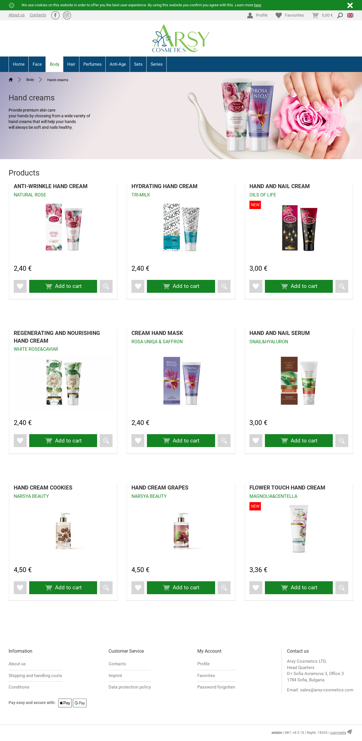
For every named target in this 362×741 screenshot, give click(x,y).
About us (17, 15)
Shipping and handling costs (35, 675)
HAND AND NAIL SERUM (279, 333)
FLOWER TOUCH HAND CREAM (287, 487)
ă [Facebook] (55, 15)
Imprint (115, 675)
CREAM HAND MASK (157, 333)
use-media (338, 733)
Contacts (38, 15)
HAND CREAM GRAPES (159, 487)
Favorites (206, 675)
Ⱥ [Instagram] (67, 15)
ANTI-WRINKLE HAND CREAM (51, 186)
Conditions (19, 687)
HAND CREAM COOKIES (43, 487)
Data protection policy (130, 687)
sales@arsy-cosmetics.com (326, 690)
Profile (203, 664)
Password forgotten (216, 687)
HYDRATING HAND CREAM (164, 186)
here (257, 5)
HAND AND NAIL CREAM (279, 186)
